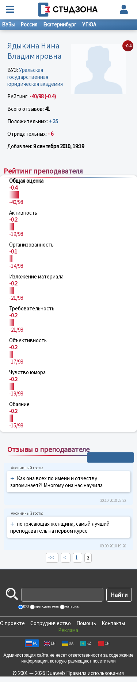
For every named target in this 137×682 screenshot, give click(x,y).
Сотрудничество (50, 623)
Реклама (68, 630)
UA (67, 643)
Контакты (113, 623)
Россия (28, 24)
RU (32, 643)
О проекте (12, 623)
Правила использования (95, 673)
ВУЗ (25, 606)
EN (50, 643)
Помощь (86, 623)
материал (72, 606)
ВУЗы (8, 24)
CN (104, 643)
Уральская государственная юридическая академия (35, 76)
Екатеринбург (59, 24)
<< (51, 557)
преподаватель (46, 606)
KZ (85, 643)
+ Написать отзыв (110, 457)
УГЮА (89, 24)
